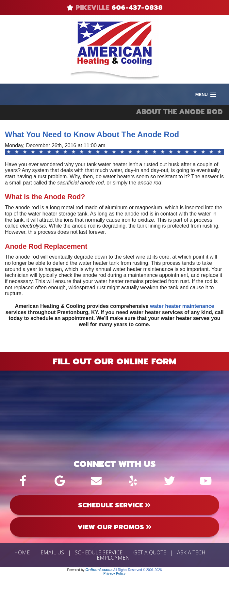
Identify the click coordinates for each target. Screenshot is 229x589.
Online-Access (98, 569)
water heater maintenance (182, 306)
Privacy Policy (115, 573)
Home (22, 552)
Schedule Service (99, 552)
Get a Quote (149, 552)
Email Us (52, 552)
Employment (115, 557)
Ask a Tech (191, 552)
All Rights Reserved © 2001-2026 (137, 570)
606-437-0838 (137, 7)
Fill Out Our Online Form (114, 361)
